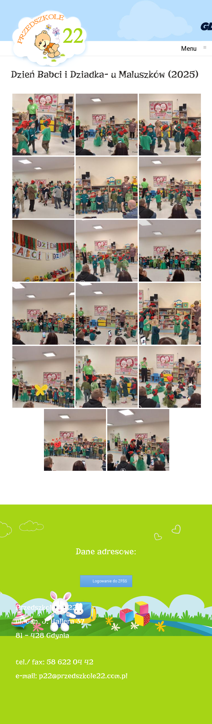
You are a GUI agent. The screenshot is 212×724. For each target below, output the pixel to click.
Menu (191, 48)
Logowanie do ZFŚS (110, 581)
